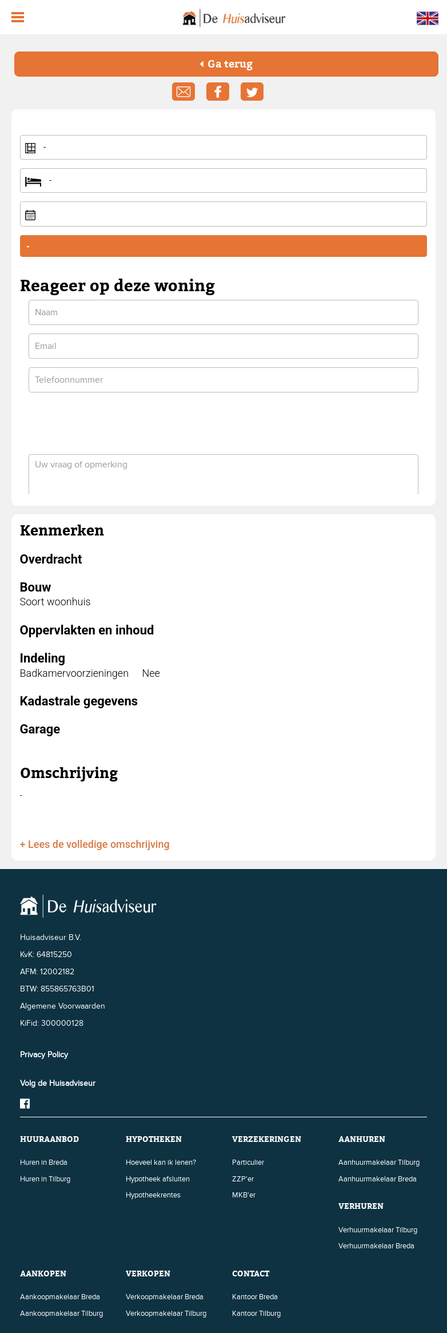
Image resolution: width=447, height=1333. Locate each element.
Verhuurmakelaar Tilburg (377, 1230)
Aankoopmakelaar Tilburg (61, 1313)
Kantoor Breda (255, 1297)
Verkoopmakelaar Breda (164, 1297)
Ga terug (226, 64)
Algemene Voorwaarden (62, 1006)
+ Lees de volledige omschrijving (95, 844)
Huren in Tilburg (45, 1179)
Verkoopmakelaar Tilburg (166, 1313)
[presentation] (115, 423)
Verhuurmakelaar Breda (376, 1246)
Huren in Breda (43, 1162)
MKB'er (244, 1195)
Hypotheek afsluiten (158, 1179)
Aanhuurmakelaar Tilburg (379, 1162)
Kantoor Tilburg (256, 1313)
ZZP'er (243, 1179)
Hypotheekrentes (153, 1195)
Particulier (248, 1162)
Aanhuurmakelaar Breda (377, 1179)
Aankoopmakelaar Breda (60, 1297)
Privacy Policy (44, 1055)
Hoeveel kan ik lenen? (161, 1162)
